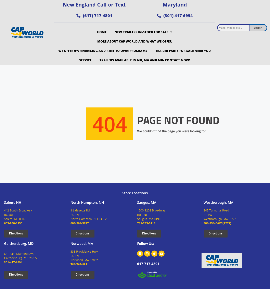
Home (101, 32)
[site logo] (27, 32)
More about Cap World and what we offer (134, 41)
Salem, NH (12, 202)
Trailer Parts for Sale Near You (183, 51)
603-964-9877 (79, 223)
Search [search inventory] (258, 28)
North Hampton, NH (87, 202)
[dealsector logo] (152, 275)
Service (85, 60)
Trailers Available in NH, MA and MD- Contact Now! (145, 60)
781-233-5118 (146, 223)
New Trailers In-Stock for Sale (143, 32)
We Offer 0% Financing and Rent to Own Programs (102, 51)
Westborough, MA (218, 202)
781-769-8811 (79, 264)
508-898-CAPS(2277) (217, 223)
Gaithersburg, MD (19, 243)
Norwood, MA (81, 243)
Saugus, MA (146, 202)
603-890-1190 (13, 223)
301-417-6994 (13, 262)
